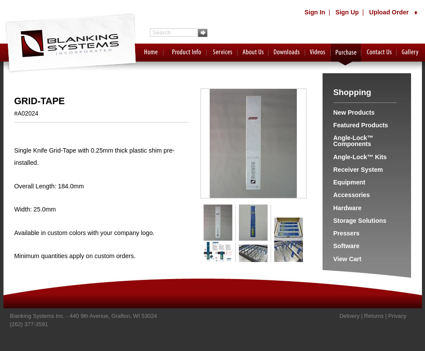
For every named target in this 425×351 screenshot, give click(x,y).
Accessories (351, 194)
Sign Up (347, 12)
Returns (374, 316)
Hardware (347, 207)
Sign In (314, 12)
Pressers (346, 233)
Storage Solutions (360, 220)
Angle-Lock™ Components (353, 140)
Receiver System (358, 169)
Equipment (349, 182)
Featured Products (360, 125)
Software (346, 245)
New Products (354, 112)
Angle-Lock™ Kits (360, 156)
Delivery (350, 316)
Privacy (397, 316)
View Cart (347, 259)
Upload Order (393, 12)
